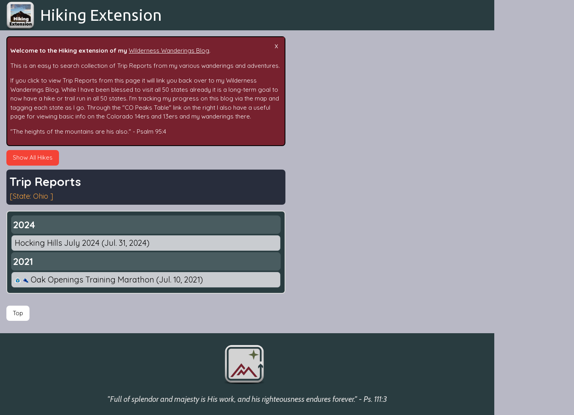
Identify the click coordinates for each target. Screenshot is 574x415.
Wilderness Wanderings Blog (169, 50)
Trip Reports (518, 97)
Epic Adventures (523, 113)
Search (510, 128)
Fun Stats (513, 220)
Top (18, 313)
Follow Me (515, 236)
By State (512, 174)
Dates (509, 159)
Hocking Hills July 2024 (82, 243)
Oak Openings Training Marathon (109, 280)
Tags (508, 144)
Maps (508, 267)
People (510, 205)
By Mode (513, 190)
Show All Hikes (33, 157)
